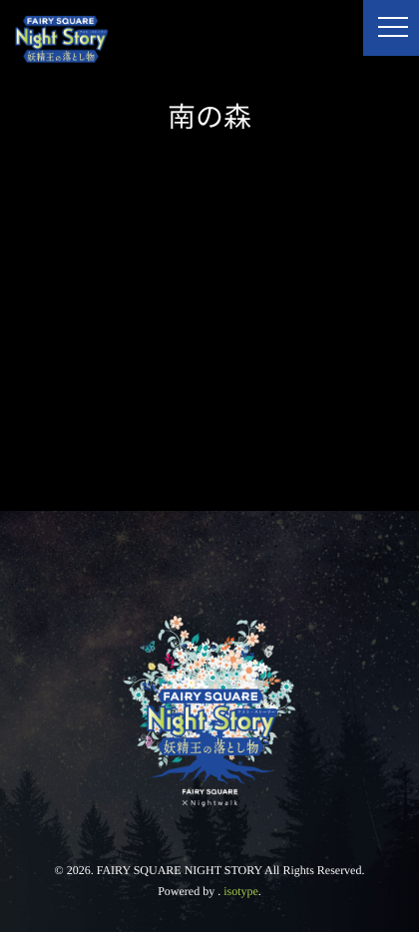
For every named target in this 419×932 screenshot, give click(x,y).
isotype (240, 891)
